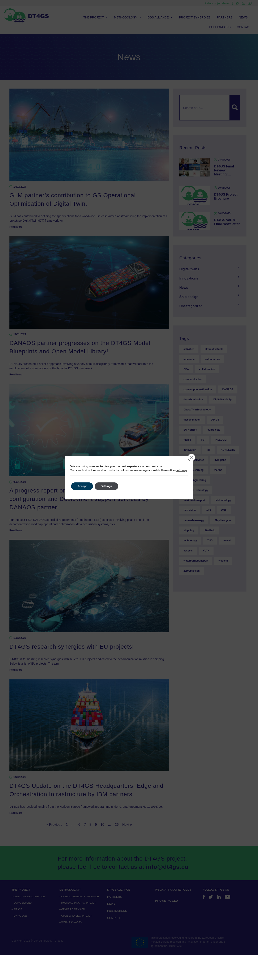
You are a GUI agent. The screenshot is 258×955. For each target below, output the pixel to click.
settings (181, 470)
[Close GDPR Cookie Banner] (191, 457)
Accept (82, 486)
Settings (106, 486)
